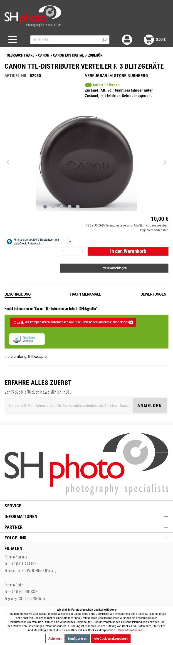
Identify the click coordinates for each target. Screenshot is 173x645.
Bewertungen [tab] (153, 294)
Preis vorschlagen (114, 268)
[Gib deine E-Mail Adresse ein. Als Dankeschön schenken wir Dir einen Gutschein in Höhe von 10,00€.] (69, 405)
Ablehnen (55, 638)
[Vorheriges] (8, 162)
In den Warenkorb (128, 251)
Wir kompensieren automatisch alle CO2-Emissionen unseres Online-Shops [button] (73, 322)
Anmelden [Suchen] (149, 405)
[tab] (18, 294)
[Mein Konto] (127, 39)
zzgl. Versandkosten (154, 230)
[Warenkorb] (154, 39)
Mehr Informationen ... (131, 630)
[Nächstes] (164, 162)
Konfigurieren (77, 638)
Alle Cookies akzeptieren (111, 638)
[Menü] (13, 39)
